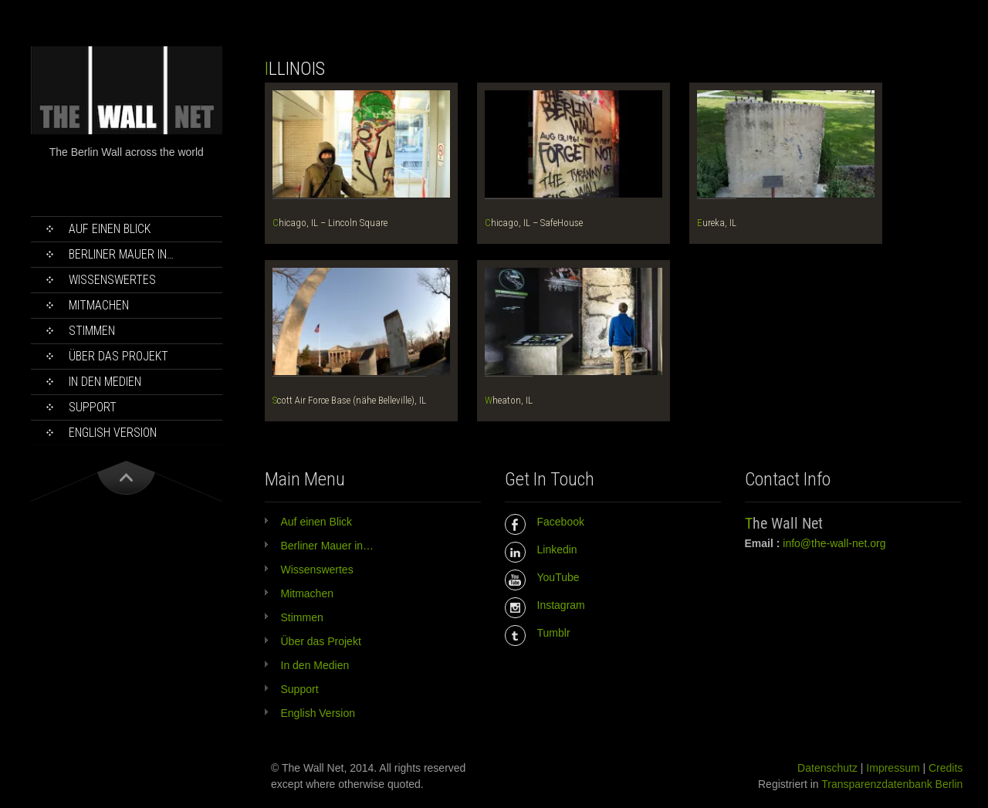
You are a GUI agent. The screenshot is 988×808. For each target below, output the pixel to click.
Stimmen (92, 330)
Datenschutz (827, 768)
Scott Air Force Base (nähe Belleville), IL (349, 400)
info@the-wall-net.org (834, 543)
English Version (113, 432)
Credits (946, 768)
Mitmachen (99, 305)
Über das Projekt (118, 356)
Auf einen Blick (110, 228)
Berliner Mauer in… (121, 254)
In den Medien (105, 381)
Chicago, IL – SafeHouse (534, 222)
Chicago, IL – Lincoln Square (329, 222)
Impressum (892, 768)
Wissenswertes (112, 279)
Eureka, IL (716, 222)
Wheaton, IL (509, 400)
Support (93, 407)
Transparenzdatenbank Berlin (892, 784)
